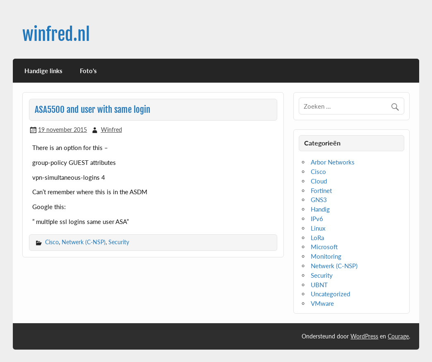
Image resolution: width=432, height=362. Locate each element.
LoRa (317, 237)
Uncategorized (330, 294)
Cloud (319, 181)
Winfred (111, 129)
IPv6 (317, 218)
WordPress (364, 336)
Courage (398, 336)
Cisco (52, 241)
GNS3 (319, 199)
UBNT (319, 284)
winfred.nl (56, 34)
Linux (318, 228)
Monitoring (326, 256)
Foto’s (88, 70)
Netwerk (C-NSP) (84, 241)
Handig (320, 209)
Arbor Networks (333, 162)
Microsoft (324, 246)
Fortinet (321, 190)
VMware (322, 303)
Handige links (43, 70)
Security (118, 241)
